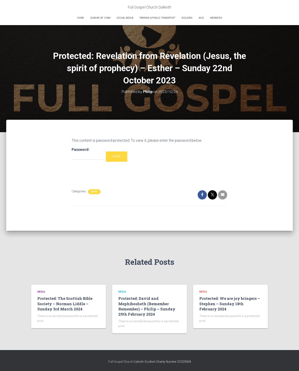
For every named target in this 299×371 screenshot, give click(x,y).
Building (187, 17)
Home (80, 17)
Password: (88, 153)
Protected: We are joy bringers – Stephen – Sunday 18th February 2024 (229, 303)
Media (94, 191)
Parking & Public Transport (157, 17)
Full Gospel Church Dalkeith (126, 361)
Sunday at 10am (100, 17)
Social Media (125, 17)
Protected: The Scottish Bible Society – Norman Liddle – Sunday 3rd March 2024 (64, 303)
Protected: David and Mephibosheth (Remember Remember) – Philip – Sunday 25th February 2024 (146, 306)
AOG (201, 17)
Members (216, 17)
